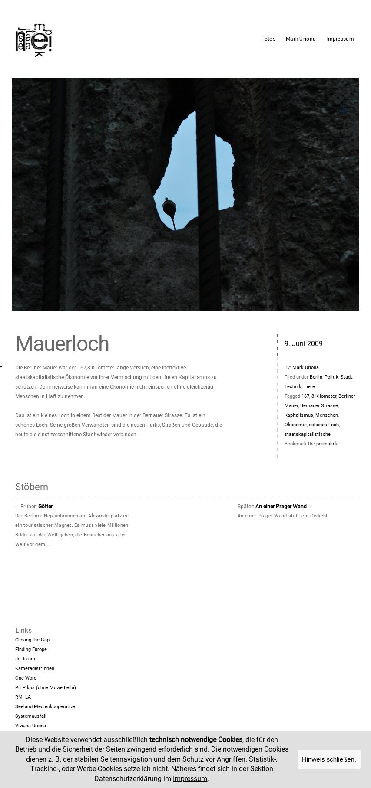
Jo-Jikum (25, 659)
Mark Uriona (301, 39)
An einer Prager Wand (281, 507)
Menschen (326, 415)
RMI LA (23, 697)
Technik (293, 386)
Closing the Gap (32, 640)
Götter (45, 507)
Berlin (316, 377)
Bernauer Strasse (319, 406)
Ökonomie (296, 425)
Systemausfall (30, 716)
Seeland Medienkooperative (45, 707)
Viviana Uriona (30, 726)
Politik (331, 377)
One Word (25, 678)
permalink (327, 444)
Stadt (346, 377)
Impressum (340, 39)
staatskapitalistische (308, 434)
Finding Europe (31, 649)
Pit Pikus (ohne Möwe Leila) (45, 687)
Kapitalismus (299, 415)
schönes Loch (324, 425)
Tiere (309, 386)
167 (305, 396)
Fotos (268, 39)
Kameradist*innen (34, 668)
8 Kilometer (323, 396)
